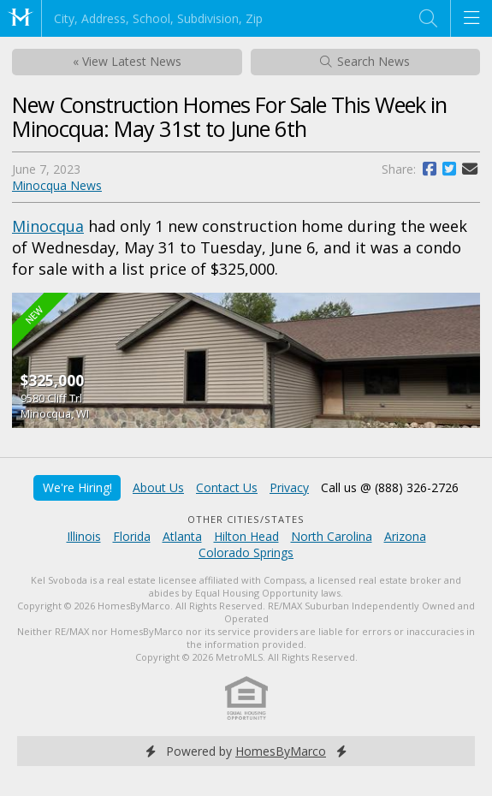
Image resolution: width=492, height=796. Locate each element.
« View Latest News (127, 61)
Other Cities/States (246, 519)
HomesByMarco (280, 751)
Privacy (289, 487)
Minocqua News (57, 185)
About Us (158, 487)
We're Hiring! (77, 487)
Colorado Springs (246, 552)
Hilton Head (246, 536)
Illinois (84, 536)
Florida (132, 536)
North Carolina (331, 536)
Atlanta (182, 536)
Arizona (405, 536)
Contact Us (227, 487)
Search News (365, 61)
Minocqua (48, 226)
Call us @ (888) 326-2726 (390, 487)
